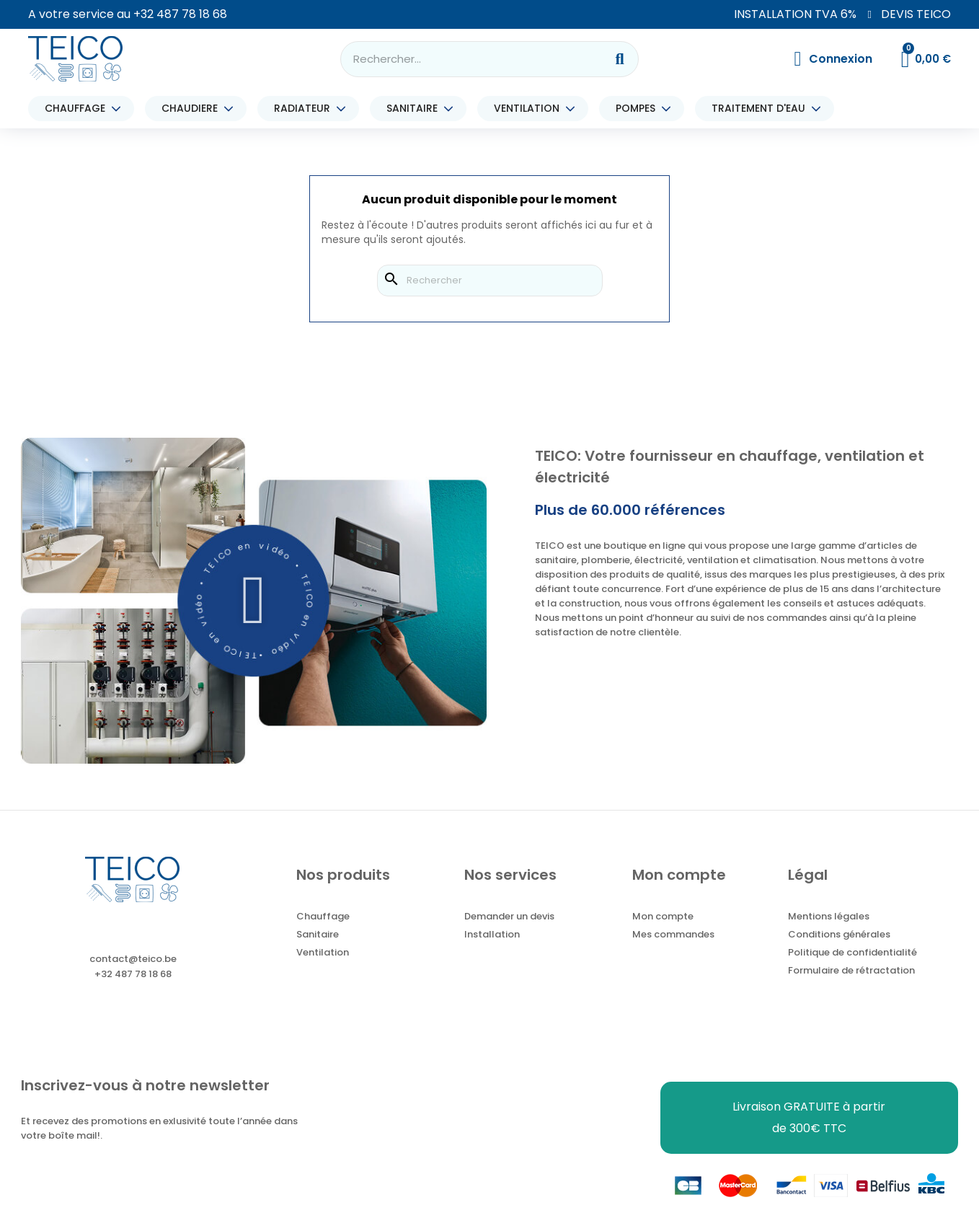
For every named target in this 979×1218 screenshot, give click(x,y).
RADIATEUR (305, 108)
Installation (492, 934)
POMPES (639, 108)
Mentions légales (828, 916)
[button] (254, 601)
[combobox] (463, 59)
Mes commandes (673, 934)
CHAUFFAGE (78, 108)
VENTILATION (530, 108)
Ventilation (322, 952)
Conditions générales (839, 934)
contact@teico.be (133, 959)
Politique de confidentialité (852, 952)
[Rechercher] (490, 280)
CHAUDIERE (193, 108)
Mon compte (663, 916)
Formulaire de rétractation (851, 970)
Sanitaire (317, 934)
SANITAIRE (415, 108)
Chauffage (323, 916)
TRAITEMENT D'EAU (762, 108)
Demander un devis (509, 916)
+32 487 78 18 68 (180, 14)
